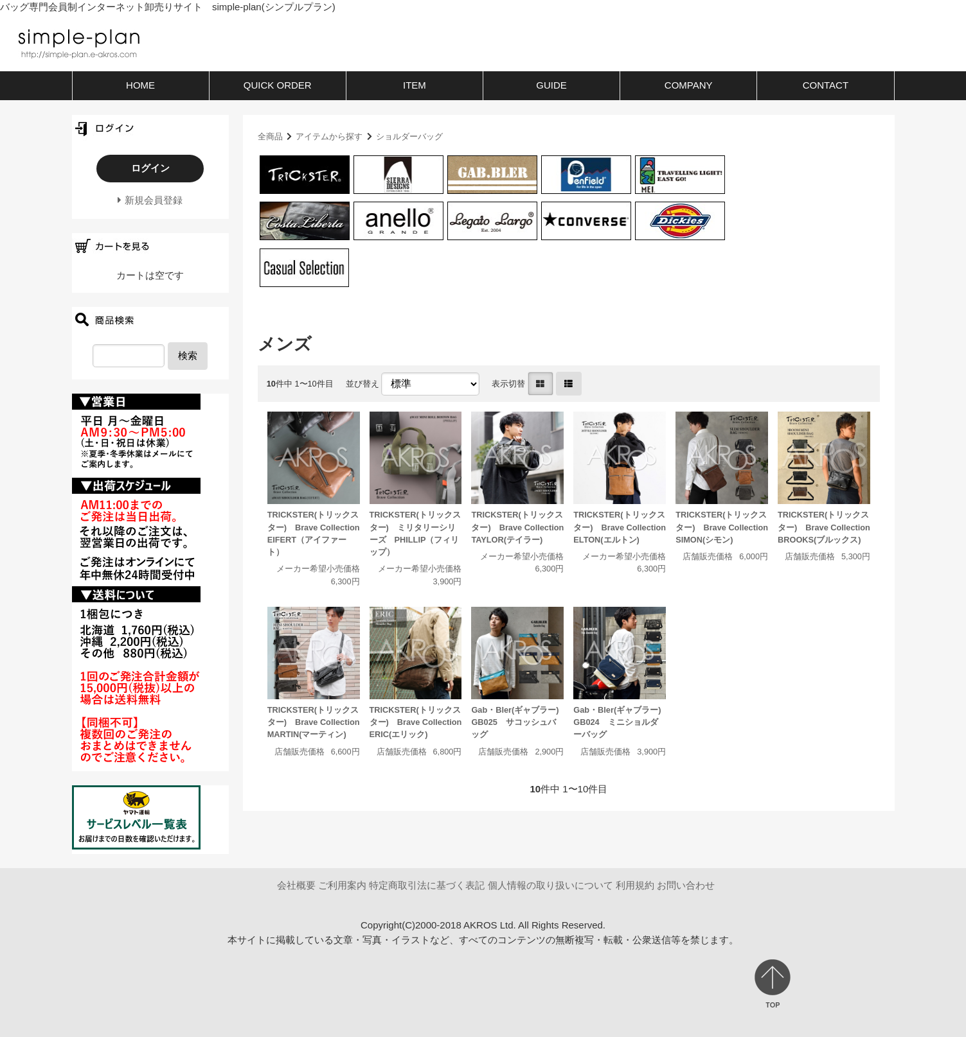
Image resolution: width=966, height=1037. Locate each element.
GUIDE (551, 85)
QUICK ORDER (278, 85)
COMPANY (689, 85)
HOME (140, 85)
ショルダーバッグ (409, 136)
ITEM (414, 85)
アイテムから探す (329, 136)
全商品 (270, 136)
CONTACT (825, 85)
